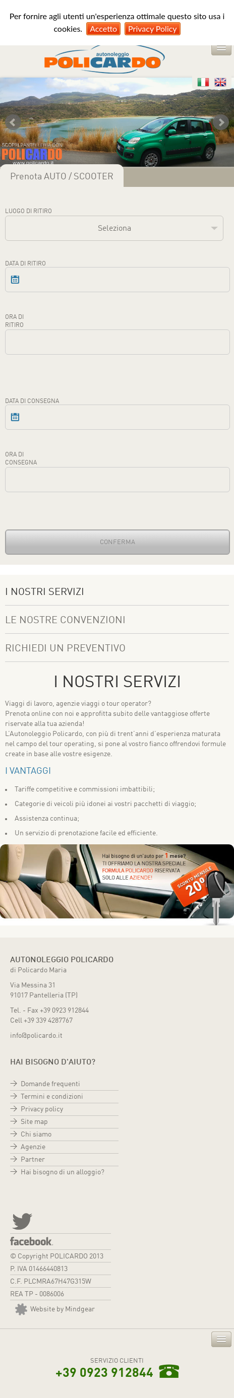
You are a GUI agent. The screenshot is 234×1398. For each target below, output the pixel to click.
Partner (33, 1159)
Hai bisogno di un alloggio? (62, 1172)
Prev (13, 122)
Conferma (117, 542)
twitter (21, 1220)
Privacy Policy (152, 28)
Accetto (103, 28)
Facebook (31, 1241)
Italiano (203, 82)
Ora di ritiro (14, 321)
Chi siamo (36, 1134)
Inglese (220, 82)
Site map (34, 1121)
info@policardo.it (36, 1035)
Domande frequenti (50, 1084)
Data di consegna (32, 401)
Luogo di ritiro (28, 212)
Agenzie (33, 1147)
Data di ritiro (25, 264)
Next (221, 122)
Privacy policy (42, 1109)
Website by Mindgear (55, 1309)
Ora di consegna (21, 459)
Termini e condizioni (52, 1096)
